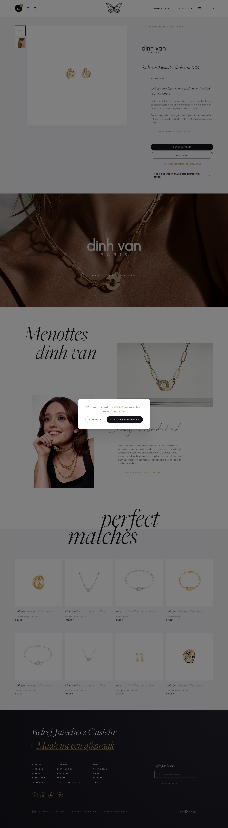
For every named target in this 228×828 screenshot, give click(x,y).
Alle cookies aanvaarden (124, 419)
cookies (118, 407)
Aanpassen (95, 419)
